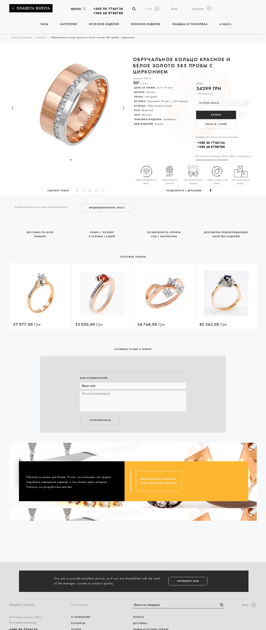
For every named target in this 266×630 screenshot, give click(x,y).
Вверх (249, 604)
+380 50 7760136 (108, 9)
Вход (174, 8)
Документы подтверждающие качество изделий (226, 232)
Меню (78, 9)
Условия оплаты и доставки (211, 159)
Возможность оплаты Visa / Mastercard (164, 232)
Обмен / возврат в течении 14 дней (102, 232)
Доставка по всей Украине (40, 232)
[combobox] (222, 103)
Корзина (201, 8)
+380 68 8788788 (108, 13)
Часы (44, 24)
